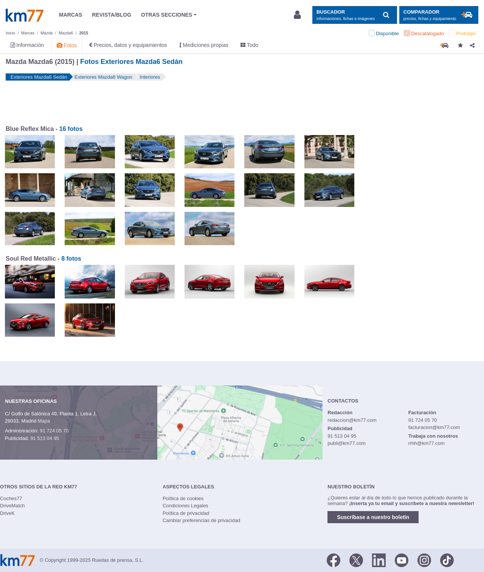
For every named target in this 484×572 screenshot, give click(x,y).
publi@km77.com (346, 443)
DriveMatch (12, 505)
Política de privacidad (186, 513)
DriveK (7, 513)
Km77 (24, 15)
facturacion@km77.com (434, 427)
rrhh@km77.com (426, 443)
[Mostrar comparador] (438, 15)
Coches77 (11, 498)
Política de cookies (183, 498)
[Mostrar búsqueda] (354, 15)
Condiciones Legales (185, 505)
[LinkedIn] (379, 559)
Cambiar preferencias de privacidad (201, 520)
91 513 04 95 (44, 438)
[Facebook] (333, 559)
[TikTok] (447, 559)
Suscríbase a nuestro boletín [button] (373, 517)
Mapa (44, 421)
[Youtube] (401, 559)
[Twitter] (356, 559)
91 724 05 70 (54, 431)
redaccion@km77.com (352, 420)
